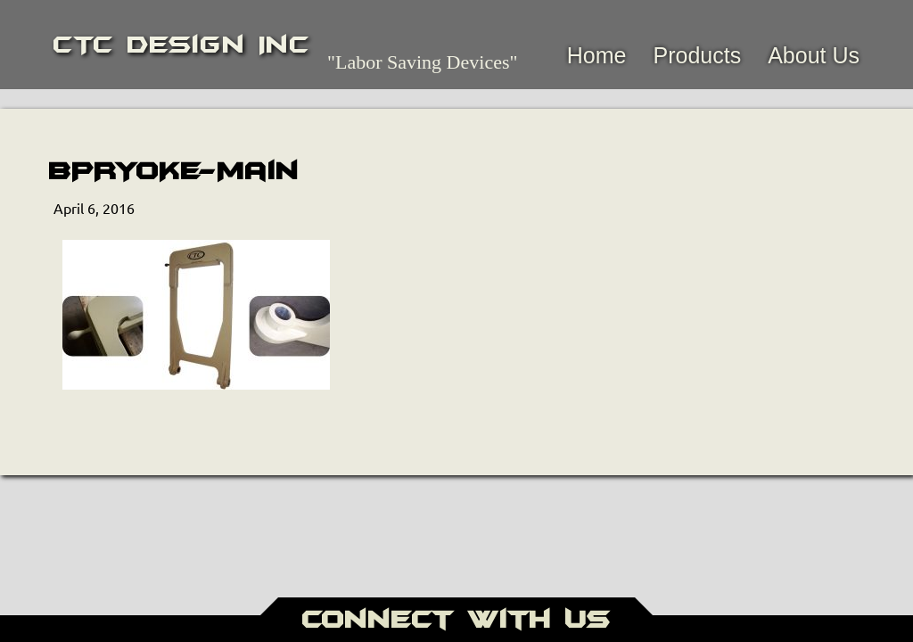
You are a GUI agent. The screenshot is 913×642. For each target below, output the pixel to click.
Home (597, 55)
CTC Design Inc (181, 44)
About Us (814, 55)
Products (697, 55)
